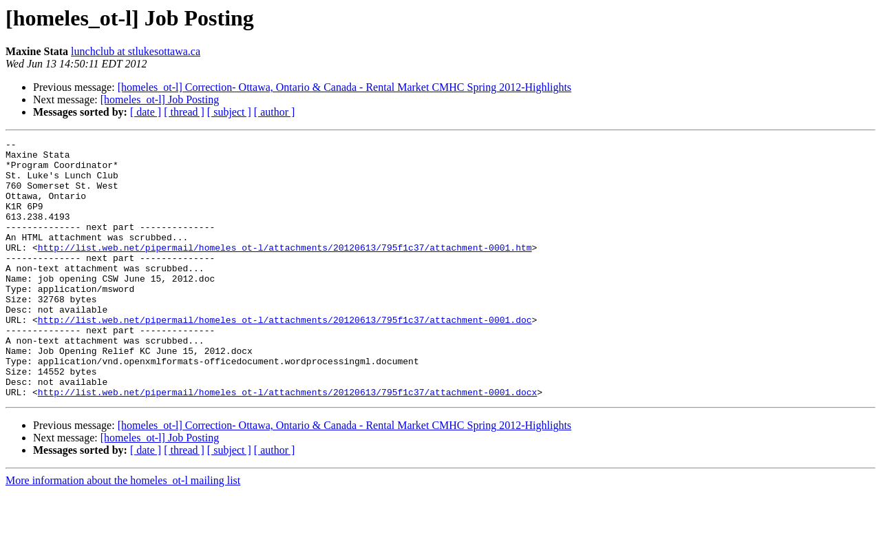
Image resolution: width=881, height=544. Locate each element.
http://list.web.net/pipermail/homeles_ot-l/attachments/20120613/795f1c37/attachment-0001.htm (285, 270)
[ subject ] (229, 112)
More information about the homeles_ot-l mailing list (123, 532)
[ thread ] (184, 112)
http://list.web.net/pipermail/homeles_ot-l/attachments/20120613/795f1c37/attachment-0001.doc (285, 357)
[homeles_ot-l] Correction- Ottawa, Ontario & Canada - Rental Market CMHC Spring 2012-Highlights (344, 87)
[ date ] (145, 112)
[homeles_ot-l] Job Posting (159, 99)
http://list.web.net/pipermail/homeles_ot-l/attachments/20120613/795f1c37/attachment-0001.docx (287, 443)
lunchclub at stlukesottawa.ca (135, 51)
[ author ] (274, 112)
